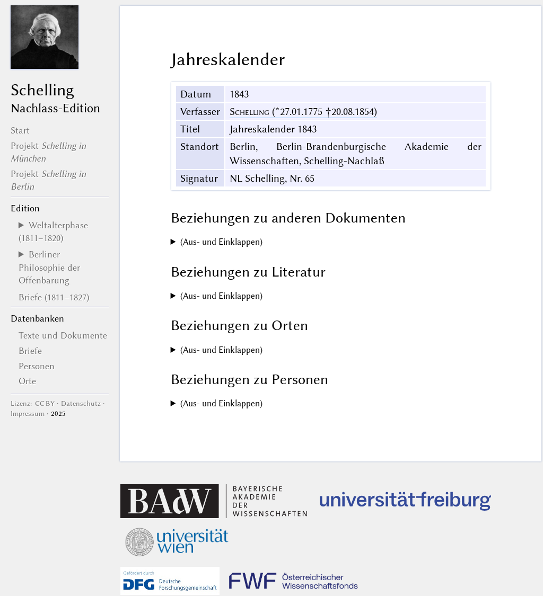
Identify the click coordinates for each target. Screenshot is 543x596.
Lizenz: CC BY (33, 403)
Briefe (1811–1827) (54, 297)
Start (20, 130)
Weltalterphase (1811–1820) (53, 231)
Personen (37, 366)
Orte (27, 381)
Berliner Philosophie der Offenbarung (49, 267)
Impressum (28, 413)
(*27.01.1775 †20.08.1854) (303, 111)
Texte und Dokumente (63, 335)
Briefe (30, 350)
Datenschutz (81, 403)
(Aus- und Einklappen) (221, 242)
